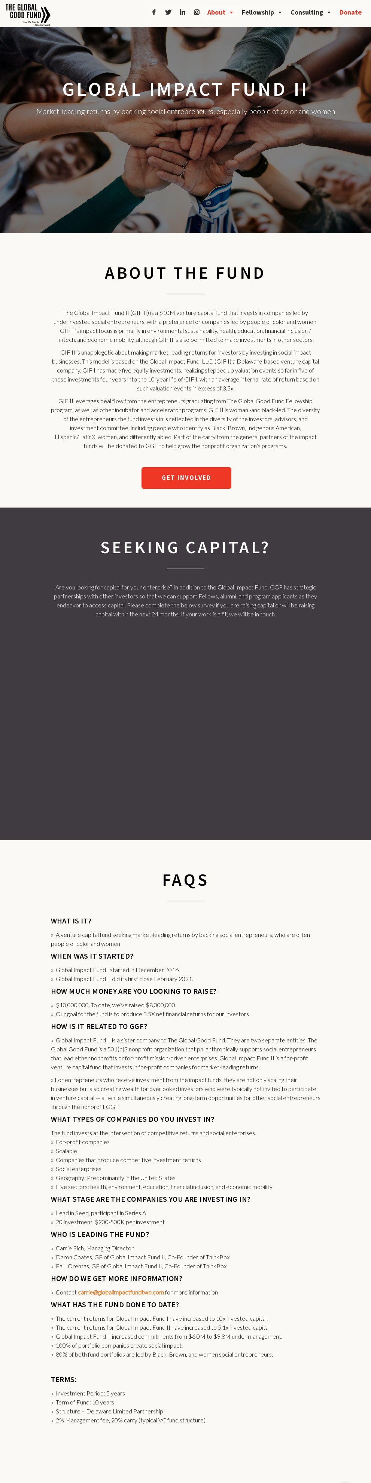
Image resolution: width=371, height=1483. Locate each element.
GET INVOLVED (186, 478)
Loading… (186, 719)
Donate (351, 12)
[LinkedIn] (182, 12)
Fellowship (262, 12)
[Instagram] (196, 12)
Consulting (311, 12)
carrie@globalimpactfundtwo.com (121, 1292)
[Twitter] (168, 12)
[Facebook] (154, 12)
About (220, 12)
